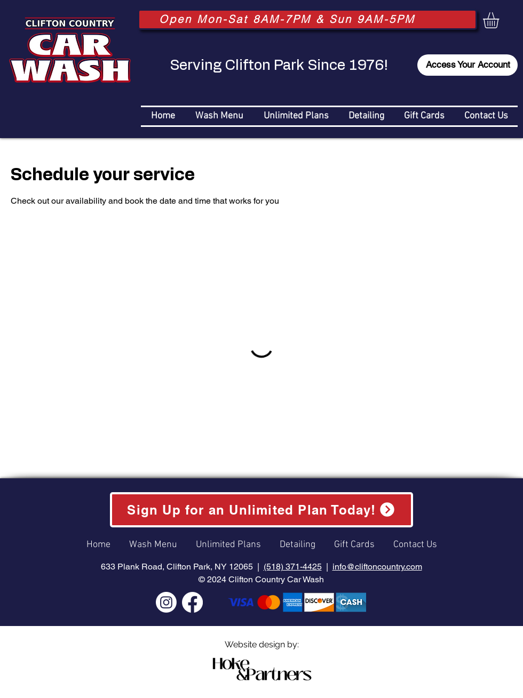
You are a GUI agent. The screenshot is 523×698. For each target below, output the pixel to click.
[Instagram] (166, 602)
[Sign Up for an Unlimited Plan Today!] (261, 509)
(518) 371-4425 (293, 566)
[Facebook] (192, 602)
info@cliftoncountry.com (377, 566)
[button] (500, 20)
